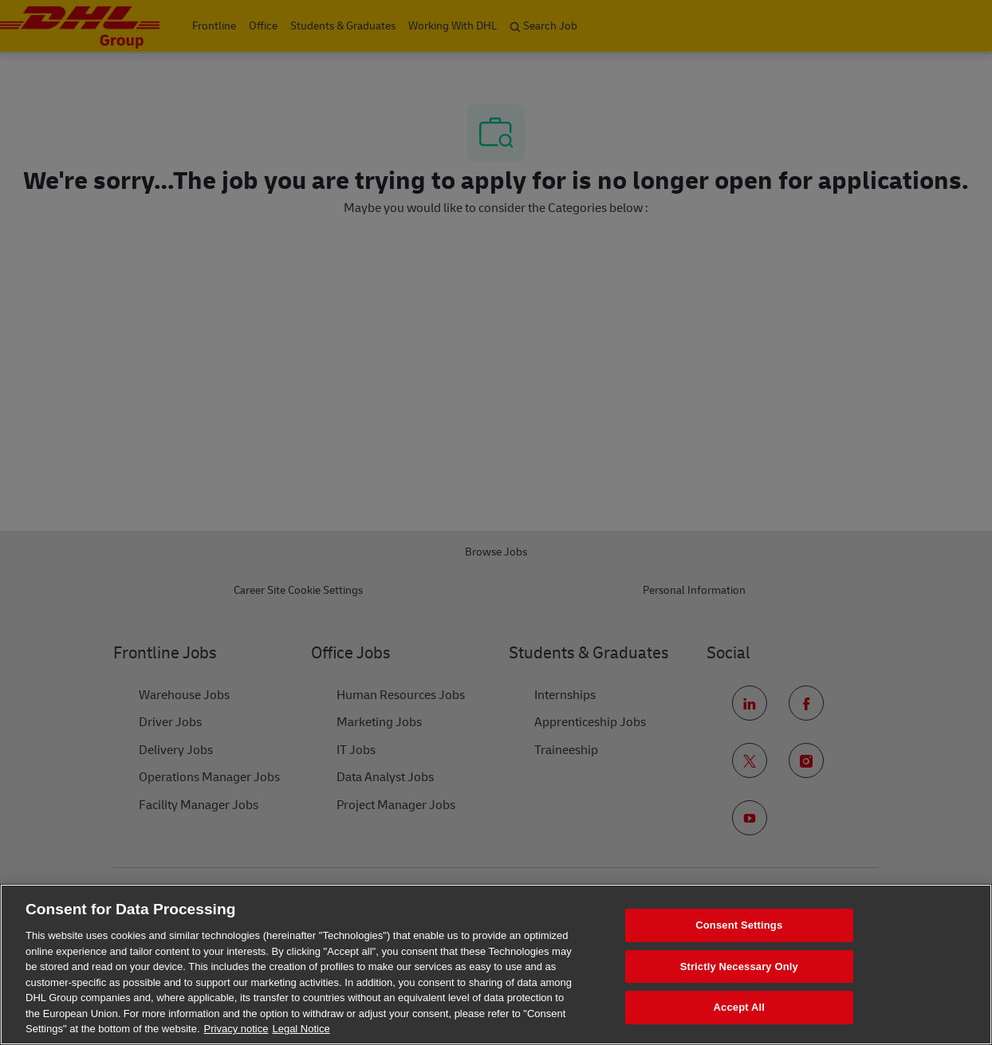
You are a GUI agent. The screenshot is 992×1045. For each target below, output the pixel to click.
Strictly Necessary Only (739, 966)
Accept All (739, 1008)
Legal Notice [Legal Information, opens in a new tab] (300, 1029)
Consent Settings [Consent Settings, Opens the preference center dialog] (738, 925)
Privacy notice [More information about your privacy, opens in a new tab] (236, 1029)
